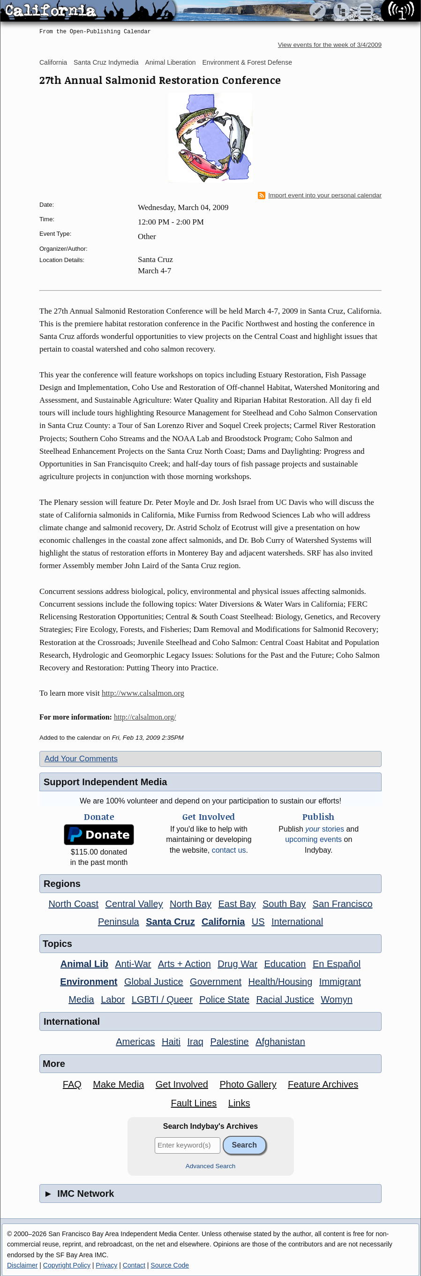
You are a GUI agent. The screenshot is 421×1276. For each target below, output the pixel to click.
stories (324, 829)
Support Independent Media (105, 782)
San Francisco (343, 904)
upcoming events (313, 839)
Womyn (336, 999)
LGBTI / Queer (162, 999)
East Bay (237, 904)
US (258, 921)
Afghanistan (280, 1041)
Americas (135, 1041)
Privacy (106, 1265)
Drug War (237, 964)
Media (81, 999)
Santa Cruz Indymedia (106, 62)
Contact (134, 1265)
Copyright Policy (66, 1265)
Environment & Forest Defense (247, 62)
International (297, 921)
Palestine (229, 1041)
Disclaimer (22, 1265)
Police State (224, 999)
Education (285, 964)
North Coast (73, 904)
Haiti (171, 1041)
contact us (229, 850)
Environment (88, 981)
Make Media (118, 1084)
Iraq (195, 1041)
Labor (113, 999)
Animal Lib (84, 964)
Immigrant (340, 981)
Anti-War (133, 964)
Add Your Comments (81, 758)
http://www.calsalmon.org (143, 693)
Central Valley (134, 904)
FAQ (72, 1084)
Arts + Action (184, 964)
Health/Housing (280, 981)
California (53, 62)
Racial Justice (285, 999)
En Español (337, 964)
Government (215, 981)
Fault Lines (194, 1103)
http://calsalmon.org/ (145, 717)
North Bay (190, 904)
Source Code (169, 1265)
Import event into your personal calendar (320, 195)
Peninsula (118, 921)
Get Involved (182, 1084)
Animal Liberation (170, 62)
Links (239, 1103)
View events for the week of (330, 44)
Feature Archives (323, 1084)
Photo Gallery (247, 1084)
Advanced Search (211, 1166)
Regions (62, 883)
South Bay (284, 904)
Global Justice (153, 981)
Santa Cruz (170, 921)
